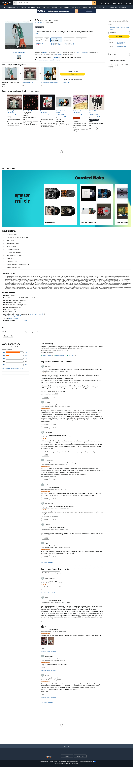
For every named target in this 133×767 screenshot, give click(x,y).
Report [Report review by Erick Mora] (43, 648)
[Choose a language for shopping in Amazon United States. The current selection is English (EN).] (100, 3)
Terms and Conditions (81, 52)
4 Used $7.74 (55, 43)
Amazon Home (113, 7)
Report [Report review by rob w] (43, 622)
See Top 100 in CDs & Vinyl (36, 314)
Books (38, 7)
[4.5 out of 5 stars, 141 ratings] (11, 114)
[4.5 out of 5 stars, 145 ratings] (77, 114)
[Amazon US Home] (49, 757)
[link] (30, 73)
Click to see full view (19, 52)
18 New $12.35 (56, 44)
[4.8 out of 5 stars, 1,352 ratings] (94, 116)
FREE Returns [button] (40, 34)
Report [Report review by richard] (43, 694)
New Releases (76, 7)
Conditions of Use (44, 761)
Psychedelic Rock (20, 15)
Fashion (105, 7)
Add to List (113, 54)
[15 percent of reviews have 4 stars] (14, 355)
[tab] (47, 355)
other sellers (55, 57)
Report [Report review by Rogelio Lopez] (54, 479)
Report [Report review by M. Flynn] (54, 498)
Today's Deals (46, 7)
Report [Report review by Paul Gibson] (54, 397)
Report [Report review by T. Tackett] (54, 538)
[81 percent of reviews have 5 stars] (14, 352)
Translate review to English (48, 593)
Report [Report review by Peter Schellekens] (43, 590)
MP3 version (45, 52)
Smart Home (92, 7)
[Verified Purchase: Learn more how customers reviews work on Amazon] (45, 373)
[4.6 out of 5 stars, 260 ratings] (44, 114)
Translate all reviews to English (51, 573)
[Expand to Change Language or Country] (71, 756)
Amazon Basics (21, 7)
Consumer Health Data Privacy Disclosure (68, 761)
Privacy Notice (53, 761)
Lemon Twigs (38, 22)
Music (99, 7)
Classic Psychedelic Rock (15, 316)
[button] (3, 7)
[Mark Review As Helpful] (45, 397)
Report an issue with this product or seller (47, 60)
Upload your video (8, 336)
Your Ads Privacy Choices (86, 761)
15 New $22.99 (69, 44)
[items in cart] (128, 2)
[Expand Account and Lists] (115, 3)
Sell (61, 7)
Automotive (122, 7)
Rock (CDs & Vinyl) (14, 318)
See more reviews (46, 562)
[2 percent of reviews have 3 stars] (14, 359)
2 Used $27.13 (69, 43)
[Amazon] (6, 2)
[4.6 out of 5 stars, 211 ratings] (61, 116)
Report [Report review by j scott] (54, 556)
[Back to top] (66, 748)
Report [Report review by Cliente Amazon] (43, 667)
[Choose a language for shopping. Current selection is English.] (66, 756)
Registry (84, 7)
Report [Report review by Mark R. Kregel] (54, 519)
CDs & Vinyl (4, 15)
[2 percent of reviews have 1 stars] (14, 365)
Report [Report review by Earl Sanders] (54, 455)
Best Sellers (31, 7)
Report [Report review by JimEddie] (54, 427)
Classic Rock (12, 15)
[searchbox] (54, 2)
